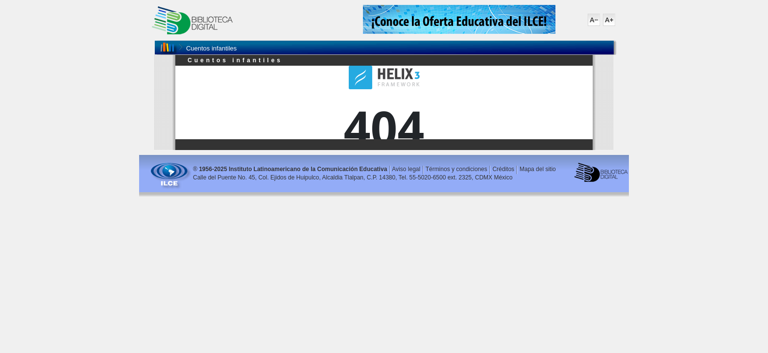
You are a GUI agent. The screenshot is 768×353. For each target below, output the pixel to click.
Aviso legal (406, 169)
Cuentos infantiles (211, 48)
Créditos (503, 169)
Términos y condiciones (456, 169)
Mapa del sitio (538, 169)
